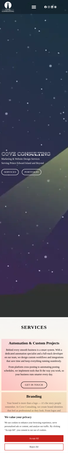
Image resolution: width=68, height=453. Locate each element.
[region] (34, 432)
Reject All (34, 447)
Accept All (34, 438)
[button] (33, 7)
